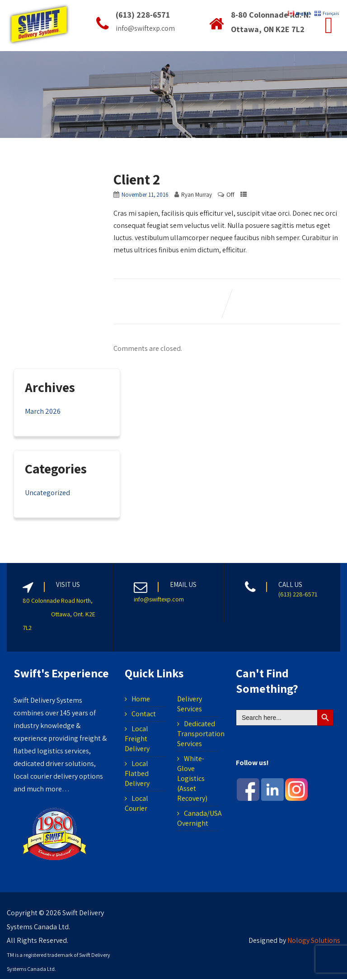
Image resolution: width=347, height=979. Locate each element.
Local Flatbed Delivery (137, 773)
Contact (143, 714)
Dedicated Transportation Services (201, 733)
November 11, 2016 (145, 195)
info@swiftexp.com (159, 599)
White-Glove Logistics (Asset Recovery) (192, 778)
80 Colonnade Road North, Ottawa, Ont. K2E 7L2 (59, 614)
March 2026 (43, 411)
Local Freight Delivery (137, 738)
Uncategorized (47, 492)
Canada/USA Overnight (199, 818)
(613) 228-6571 (297, 594)
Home (140, 699)
